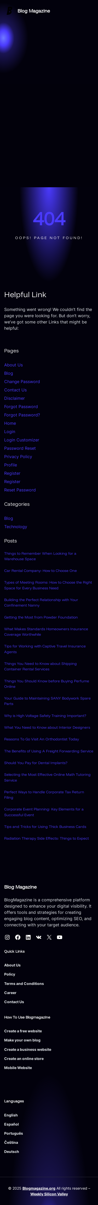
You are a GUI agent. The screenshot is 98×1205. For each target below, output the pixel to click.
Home (10, 423)
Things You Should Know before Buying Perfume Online (46, 684)
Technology (15, 526)
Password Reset (20, 448)
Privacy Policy (18, 456)
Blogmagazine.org (38, 1188)
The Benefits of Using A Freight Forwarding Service (48, 751)
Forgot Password (21, 406)
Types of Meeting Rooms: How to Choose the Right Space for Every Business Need (48, 585)
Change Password (22, 381)
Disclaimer (14, 398)
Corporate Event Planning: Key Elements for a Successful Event (44, 812)
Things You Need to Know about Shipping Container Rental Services (40, 666)
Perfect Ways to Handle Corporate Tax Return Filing (44, 795)
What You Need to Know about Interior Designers (47, 727)
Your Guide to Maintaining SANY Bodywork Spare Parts (47, 701)
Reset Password (20, 489)
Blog (8, 373)
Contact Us (15, 389)
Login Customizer (21, 439)
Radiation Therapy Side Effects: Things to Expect (46, 838)
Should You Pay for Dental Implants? (35, 762)
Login (9, 431)
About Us (13, 364)
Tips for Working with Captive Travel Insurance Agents (45, 649)
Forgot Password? (22, 414)
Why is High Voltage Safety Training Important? (45, 715)
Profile (10, 464)
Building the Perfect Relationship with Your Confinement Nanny (41, 602)
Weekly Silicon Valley (49, 1194)
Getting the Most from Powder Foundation (41, 617)
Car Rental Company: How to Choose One (40, 570)
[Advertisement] (49, 136)
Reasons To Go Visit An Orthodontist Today (41, 739)
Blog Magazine (34, 11)
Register (12, 473)
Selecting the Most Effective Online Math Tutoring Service (47, 777)
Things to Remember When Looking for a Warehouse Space (40, 556)
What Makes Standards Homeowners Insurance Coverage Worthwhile (46, 632)
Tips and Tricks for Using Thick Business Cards (45, 826)
